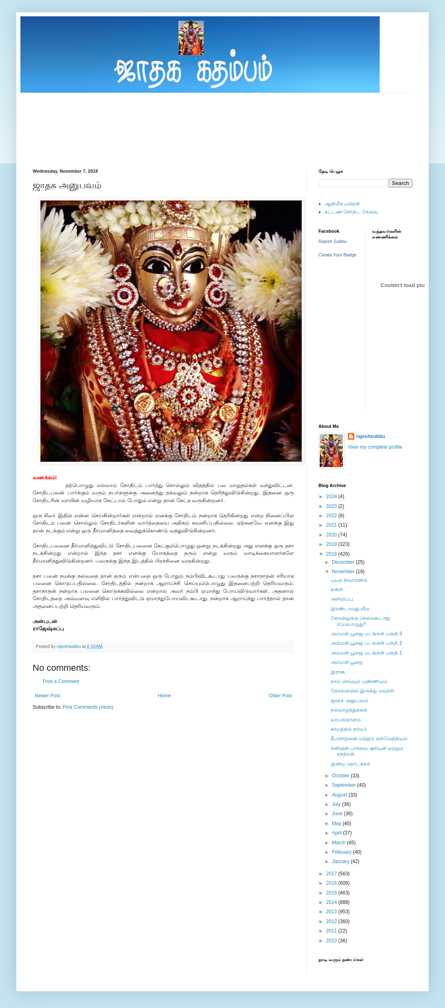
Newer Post (47, 696)
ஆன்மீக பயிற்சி (342, 204)
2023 (332, 506)
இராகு (338, 672)
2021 (332, 525)
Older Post (280, 696)
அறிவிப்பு (342, 599)
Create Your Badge (337, 254)
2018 (332, 554)
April (337, 833)
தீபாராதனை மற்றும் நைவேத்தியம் (369, 738)
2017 (332, 874)
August (340, 795)
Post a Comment (61, 681)
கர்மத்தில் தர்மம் (349, 729)
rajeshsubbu (69, 646)
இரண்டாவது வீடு (350, 609)
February (342, 852)
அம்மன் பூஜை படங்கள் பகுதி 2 (366, 643)
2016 (332, 883)
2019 (332, 544)
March (339, 843)
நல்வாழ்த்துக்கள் (349, 710)
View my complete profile (375, 447)
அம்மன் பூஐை (347, 662)
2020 (332, 535)
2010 (332, 940)
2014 (332, 902)
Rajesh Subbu (332, 241)
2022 (332, 515)
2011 (332, 931)
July (337, 804)
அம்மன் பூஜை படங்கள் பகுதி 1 (366, 653)
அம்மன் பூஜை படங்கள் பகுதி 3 (366, 633)
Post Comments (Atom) (87, 707)
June (338, 814)
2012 (332, 921)
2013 (332, 912)
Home (164, 696)
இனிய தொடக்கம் (351, 764)
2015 (332, 893)
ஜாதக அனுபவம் (349, 700)
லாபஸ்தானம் (346, 720)
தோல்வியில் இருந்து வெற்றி (362, 691)
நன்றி (337, 589)
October (341, 776)
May (337, 823)
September (344, 785)
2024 (332, 496)
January (341, 861)
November (344, 571)
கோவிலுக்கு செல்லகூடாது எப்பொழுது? (360, 621)
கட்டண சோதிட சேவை (351, 212)
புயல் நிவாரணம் (349, 580)
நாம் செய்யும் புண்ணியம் (359, 681)
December (344, 562)
